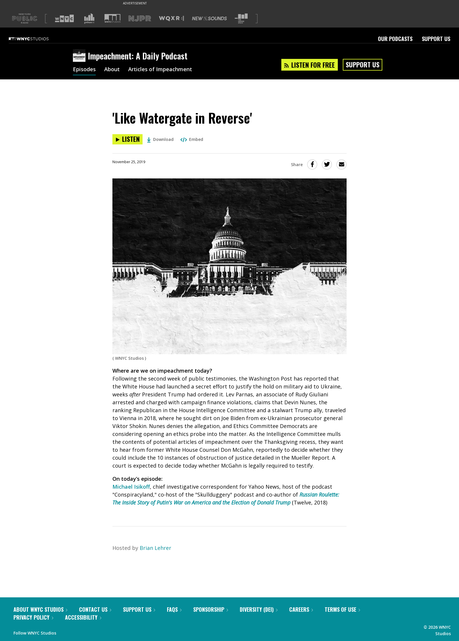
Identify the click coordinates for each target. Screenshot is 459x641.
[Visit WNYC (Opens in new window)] (64, 18)
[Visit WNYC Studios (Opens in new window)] (113, 18)
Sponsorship (210, 609)
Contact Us (95, 609)
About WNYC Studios (40, 609)
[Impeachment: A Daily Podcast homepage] (80, 56)
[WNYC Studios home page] (36, 38)
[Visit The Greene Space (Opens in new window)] (241, 18)
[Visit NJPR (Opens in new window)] (140, 19)
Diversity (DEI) (259, 609)
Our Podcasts (395, 38)
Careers (301, 609)
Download (160, 139)
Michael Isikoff (131, 486)
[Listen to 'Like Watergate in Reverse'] (127, 139)
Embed (191, 139)
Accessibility (83, 617)
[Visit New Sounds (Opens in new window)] (209, 18)
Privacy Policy (33, 617)
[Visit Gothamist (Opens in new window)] (89, 18)
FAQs (174, 609)
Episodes (84, 69)
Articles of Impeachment (160, 69)
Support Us (436, 38)
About (112, 69)
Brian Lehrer (155, 547)
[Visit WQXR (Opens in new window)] (171, 18)
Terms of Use (342, 609)
